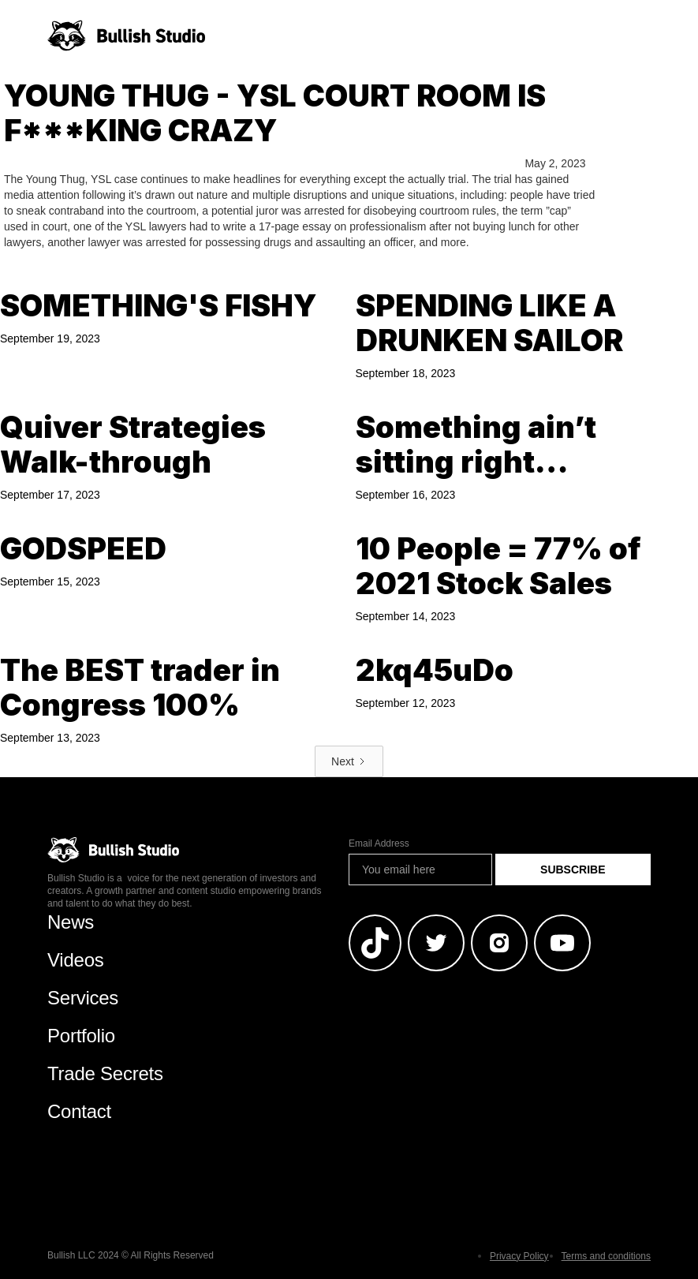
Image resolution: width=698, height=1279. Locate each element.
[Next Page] (349, 761)
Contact (79, 1111)
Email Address (379, 843)
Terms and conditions (606, 1256)
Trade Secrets (105, 1073)
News (70, 922)
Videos (75, 959)
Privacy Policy (519, 1256)
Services (82, 997)
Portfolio (81, 1035)
